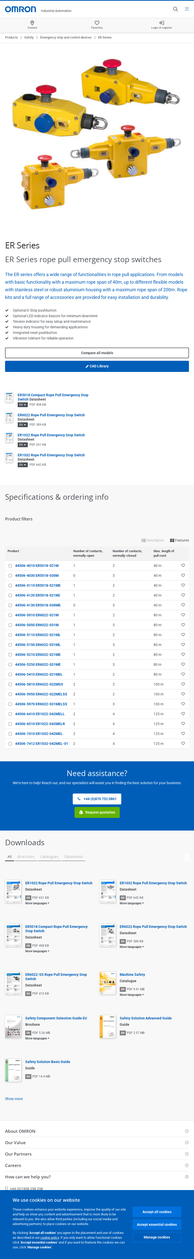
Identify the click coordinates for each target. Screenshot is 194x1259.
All (10, 856)
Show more (14, 1099)
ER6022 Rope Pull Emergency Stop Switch (153, 927)
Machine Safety (132, 975)
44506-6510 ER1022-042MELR (40, 724)
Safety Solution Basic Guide (47, 1062)
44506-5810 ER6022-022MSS (39, 684)
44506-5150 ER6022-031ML (38, 645)
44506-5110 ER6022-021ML (38, 635)
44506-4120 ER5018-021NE (37, 595)
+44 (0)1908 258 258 (24, 1189)
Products (11, 37)
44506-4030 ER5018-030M (37, 575)
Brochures (25, 856)
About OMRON (20, 1131)
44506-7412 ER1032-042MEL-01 (41, 744)
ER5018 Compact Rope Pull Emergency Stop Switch (56, 929)
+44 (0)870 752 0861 (97, 799)
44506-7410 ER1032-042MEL (39, 734)
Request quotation (97, 812)
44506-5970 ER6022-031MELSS (41, 704)
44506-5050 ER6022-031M (37, 625)
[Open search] (175, 9)
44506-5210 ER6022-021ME (38, 655)
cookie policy (49, 1237)
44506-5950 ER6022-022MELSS (41, 694)
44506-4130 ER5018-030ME (38, 605)
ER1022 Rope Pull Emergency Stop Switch (58, 883)
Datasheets (73, 856)
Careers (13, 1165)
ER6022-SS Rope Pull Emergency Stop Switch (56, 977)
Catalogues (49, 856)
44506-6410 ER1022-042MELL (40, 714)
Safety (29, 37)
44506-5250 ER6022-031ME (38, 664)
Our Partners (18, 1154)
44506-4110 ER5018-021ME (38, 585)
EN (21, 404)
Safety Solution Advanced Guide (146, 1018)
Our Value (15, 1142)
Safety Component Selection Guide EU (56, 1018)
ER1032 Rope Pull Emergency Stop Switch (153, 883)
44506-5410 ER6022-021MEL (39, 674)
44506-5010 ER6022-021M (37, 615)
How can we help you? (28, 1177)
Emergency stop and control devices (66, 37)
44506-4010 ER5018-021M (37, 566)
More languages (36, 903)
